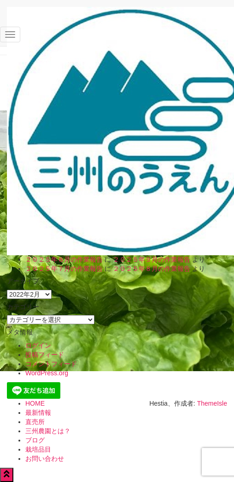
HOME (35, 403)
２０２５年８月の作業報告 (64, 259)
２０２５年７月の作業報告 (64, 268)
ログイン (38, 345)
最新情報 (38, 412)
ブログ (35, 440)
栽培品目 (38, 449)
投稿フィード (44, 354)
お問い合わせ (44, 458)
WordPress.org (46, 373)
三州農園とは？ (47, 431)
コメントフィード (51, 363)
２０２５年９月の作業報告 (151, 259)
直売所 (35, 421)
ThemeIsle (212, 403)
